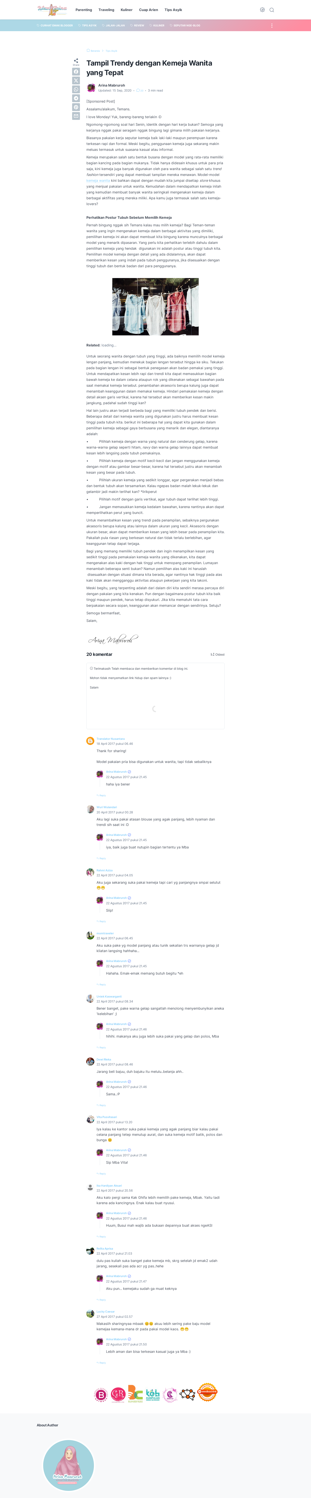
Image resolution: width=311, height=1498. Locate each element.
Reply (104, 796)
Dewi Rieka (105, 1060)
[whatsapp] (76, 89)
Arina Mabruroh (119, 772)
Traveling (106, 10)
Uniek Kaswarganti (112, 997)
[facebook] (76, 72)
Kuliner (127, 10)
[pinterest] (76, 107)
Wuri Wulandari (109, 808)
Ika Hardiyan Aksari (113, 1186)
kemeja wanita (98, 180)
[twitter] (76, 80)
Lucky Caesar (108, 1312)
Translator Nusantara (114, 739)
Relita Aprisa (107, 1249)
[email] (76, 116)
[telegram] (76, 98)
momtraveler (107, 934)
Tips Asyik (173, 10)
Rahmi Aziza (107, 871)
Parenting (84, 10)
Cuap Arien (148, 10)
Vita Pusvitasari (109, 1117)
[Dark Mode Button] (262, 9)
